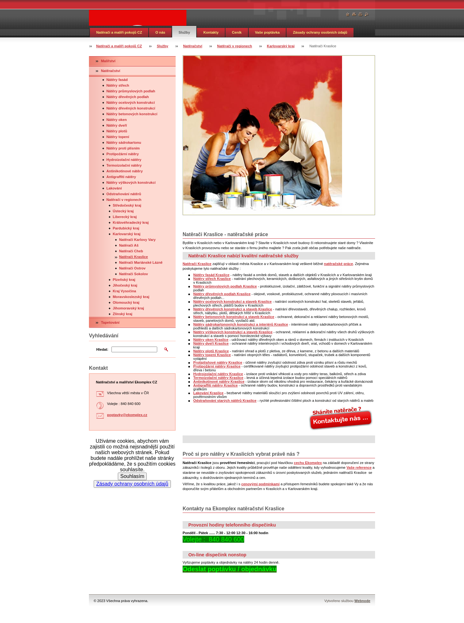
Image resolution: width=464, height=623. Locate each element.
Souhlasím (132, 476)
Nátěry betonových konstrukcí (131, 114)
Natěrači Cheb (131, 251)
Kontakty (211, 32)
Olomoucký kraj (126, 302)
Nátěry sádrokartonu (123, 142)
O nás (160, 32)
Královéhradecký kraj (131, 222)
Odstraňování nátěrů (123, 194)
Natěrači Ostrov (132, 268)
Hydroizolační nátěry (123, 160)
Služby (184, 32)
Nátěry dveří (116, 125)
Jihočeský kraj (125, 285)
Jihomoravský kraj (128, 308)
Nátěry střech (117, 85)
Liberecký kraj (125, 217)
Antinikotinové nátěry (124, 171)
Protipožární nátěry (122, 154)
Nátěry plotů (116, 131)
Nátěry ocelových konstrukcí (130, 102)
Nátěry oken (116, 120)
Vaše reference (359, 467)
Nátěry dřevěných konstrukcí (130, 108)
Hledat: (102, 349)
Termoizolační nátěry (124, 165)
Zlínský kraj (122, 314)
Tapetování (110, 322)
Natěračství (192, 46)
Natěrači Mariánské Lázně (141, 262)
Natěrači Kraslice (133, 257)
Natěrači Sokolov (133, 274)
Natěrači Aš (128, 245)
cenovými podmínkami (260, 484)
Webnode (362, 601)
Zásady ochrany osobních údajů (320, 32)
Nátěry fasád (117, 80)
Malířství (108, 61)
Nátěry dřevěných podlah (127, 97)
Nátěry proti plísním (123, 148)
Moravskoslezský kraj (131, 297)
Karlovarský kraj (280, 46)
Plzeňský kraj (124, 280)
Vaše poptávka (267, 32)
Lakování (114, 188)
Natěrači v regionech (234, 46)
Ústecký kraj (123, 211)
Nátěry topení (117, 137)
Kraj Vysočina (124, 291)
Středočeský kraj (127, 205)
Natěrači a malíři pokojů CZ (119, 32)
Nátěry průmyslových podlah (130, 91)
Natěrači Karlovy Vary (137, 240)
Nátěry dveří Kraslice (211, 343)
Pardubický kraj (126, 228)
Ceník (236, 32)
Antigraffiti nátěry (121, 177)
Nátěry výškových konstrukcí (131, 182)
